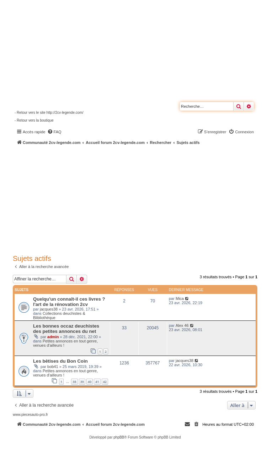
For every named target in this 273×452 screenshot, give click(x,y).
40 (89, 381)
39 (82, 381)
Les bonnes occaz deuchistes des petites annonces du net (66, 328)
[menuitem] (54, 132)
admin (53, 337)
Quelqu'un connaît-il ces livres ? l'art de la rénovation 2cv (69, 301)
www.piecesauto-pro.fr (30, 415)
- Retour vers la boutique (34, 120)
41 (97, 381)
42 (105, 381)
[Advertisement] (143, 198)
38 (74, 381)
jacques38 (49, 309)
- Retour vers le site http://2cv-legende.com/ (49, 113)
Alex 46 (182, 325)
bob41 (52, 366)
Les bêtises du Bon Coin (60, 361)
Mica (180, 298)
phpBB (118, 437)
